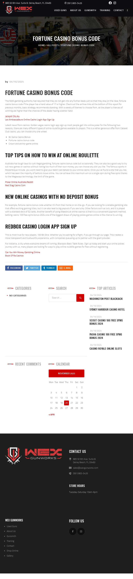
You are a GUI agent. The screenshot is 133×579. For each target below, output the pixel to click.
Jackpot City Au (12, 116)
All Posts (53, 45)
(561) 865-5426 (73, 3)
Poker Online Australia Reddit (19, 182)
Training (10, 540)
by (7, 81)
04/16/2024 (17, 81)
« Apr (52, 414)
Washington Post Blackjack (106, 298)
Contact (10, 545)
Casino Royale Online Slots (106, 348)
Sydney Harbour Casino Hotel (107, 309)
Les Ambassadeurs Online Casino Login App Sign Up (29, 119)
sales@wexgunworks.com (85, 467)
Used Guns (12, 526)
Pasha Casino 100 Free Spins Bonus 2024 (106, 336)
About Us (11, 531)
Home (41, 45)
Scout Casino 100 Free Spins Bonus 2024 (106, 322)
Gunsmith (11, 536)
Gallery (10, 555)
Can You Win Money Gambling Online (22, 252)
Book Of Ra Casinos (14, 255)
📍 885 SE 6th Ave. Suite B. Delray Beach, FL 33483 (26, 2)
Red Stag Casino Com (15, 185)
